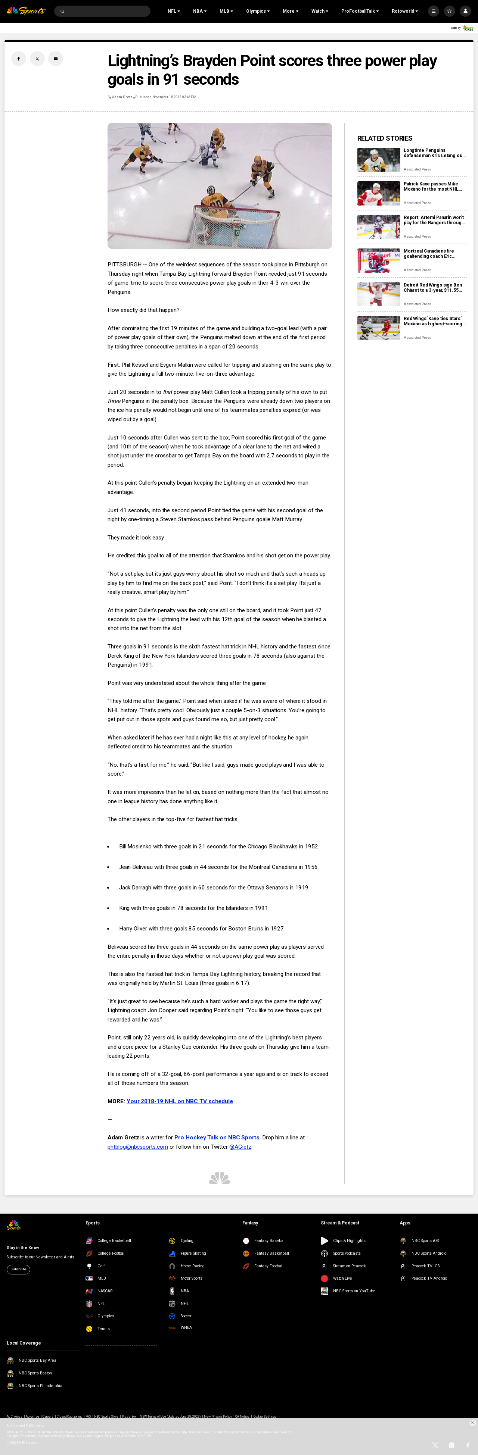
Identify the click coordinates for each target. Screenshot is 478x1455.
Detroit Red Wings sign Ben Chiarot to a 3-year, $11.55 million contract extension (433, 287)
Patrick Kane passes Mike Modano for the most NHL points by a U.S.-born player (433, 186)
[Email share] (55, 58)
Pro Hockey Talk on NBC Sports (217, 1137)
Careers (48, 1416)
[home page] (26, 11)
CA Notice (242, 1416)
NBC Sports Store (106, 1416)
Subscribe (18, 1269)
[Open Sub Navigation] (179, 11)
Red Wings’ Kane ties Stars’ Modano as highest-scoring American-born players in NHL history (433, 321)
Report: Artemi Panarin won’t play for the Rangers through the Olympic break (434, 220)
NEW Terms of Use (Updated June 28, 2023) (170, 1416)
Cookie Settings (265, 1416)
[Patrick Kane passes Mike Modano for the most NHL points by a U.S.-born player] (378, 193)
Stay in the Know (22, 1247)
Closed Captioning (69, 1416)
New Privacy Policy (218, 1416)
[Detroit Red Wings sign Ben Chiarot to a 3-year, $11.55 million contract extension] (378, 294)
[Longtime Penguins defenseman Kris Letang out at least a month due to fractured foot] (378, 160)
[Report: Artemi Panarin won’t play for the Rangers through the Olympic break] (378, 227)
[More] (433, 11)
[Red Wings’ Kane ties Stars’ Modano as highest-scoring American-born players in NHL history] (378, 328)
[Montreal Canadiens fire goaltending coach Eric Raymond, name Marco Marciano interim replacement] (378, 260)
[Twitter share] (37, 58)
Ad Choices (14, 1416)
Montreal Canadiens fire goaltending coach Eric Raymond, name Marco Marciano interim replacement (429, 253)
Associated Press (417, 169)
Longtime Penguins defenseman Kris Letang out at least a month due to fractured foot (434, 153)
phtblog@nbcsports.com (138, 1146)
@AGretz (240, 1146)
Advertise (32, 1416)
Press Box (129, 1416)
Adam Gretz (122, 97)
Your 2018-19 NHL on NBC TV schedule (180, 1101)
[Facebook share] (18, 58)
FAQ (88, 1416)
